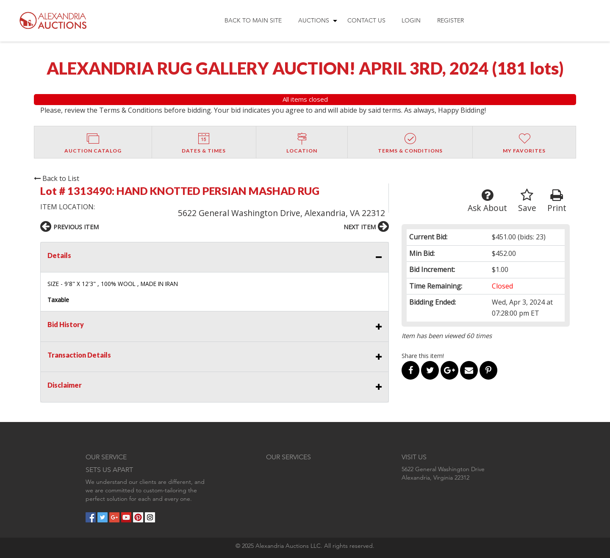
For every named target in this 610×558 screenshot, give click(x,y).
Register (450, 20)
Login (411, 20)
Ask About (487, 201)
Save (527, 201)
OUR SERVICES (288, 457)
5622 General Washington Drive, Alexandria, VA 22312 (281, 213)
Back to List (56, 178)
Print (556, 201)
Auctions (313, 20)
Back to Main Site (253, 20)
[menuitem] (253, 21)
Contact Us (366, 20)
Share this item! (423, 356)
